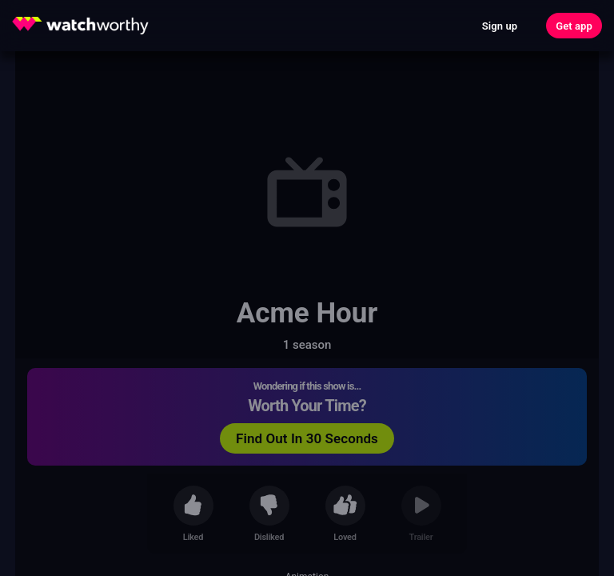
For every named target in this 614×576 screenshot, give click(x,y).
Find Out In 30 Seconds (307, 438)
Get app (574, 26)
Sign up (499, 26)
